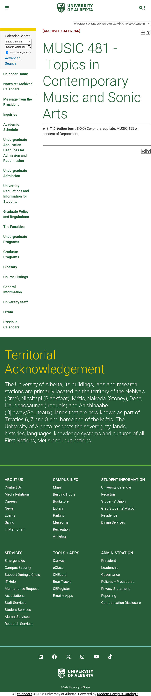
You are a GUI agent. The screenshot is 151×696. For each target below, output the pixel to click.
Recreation (61, 529)
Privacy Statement (115, 589)
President (108, 560)
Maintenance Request (22, 589)
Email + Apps (63, 596)
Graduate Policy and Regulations (16, 214)
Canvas (59, 560)
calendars (24, 694)
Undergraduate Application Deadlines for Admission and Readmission (15, 150)
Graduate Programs (11, 254)
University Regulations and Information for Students (16, 194)
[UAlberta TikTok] (110, 657)
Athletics (60, 536)
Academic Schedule (11, 127)
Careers (11, 501)
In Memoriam (15, 529)
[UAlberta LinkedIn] (40, 657)
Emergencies (15, 560)
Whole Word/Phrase (20, 52)
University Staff (15, 302)
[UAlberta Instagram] (82, 657)
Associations (15, 596)
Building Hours (64, 494)
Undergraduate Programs (15, 239)
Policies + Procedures (117, 582)
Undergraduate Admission (15, 173)
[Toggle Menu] (8, 8)
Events (10, 515)
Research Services (19, 624)
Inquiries (10, 114)
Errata (8, 312)
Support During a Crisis (22, 575)
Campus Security (18, 567)
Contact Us (13, 487)
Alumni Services (17, 617)
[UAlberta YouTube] (96, 657)
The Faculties (14, 227)
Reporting (108, 596)
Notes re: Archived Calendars (17, 86)
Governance (110, 575)
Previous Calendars (11, 324)
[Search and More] (141, 8)
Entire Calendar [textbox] (14, 41)
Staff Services (15, 603)
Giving (9, 522)
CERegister (61, 589)
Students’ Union (113, 501)
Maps (57, 487)
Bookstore (61, 501)
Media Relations (17, 494)
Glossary (10, 267)
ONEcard (60, 575)
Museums (60, 522)
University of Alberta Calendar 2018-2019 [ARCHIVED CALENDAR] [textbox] (109, 23)
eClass (58, 567)
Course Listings (15, 277)
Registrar (108, 494)
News (9, 508)
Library (58, 508)
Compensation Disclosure (121, 603)
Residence (109, 515)
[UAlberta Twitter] (68, 657)
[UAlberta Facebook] (54, 657)
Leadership (110, 567)
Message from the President (17, 102)
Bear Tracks (62, 582)
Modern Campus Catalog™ (117, 694)
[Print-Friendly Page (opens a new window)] (143, 32)
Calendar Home (15, 74)
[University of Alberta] (75, 8)
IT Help (10, 582)
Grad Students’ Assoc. (118, 508)
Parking (59, 515)
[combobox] (112, 23)
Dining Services (113, 522)
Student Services (18, 610)
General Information (12, 289)
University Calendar (116, 487)
